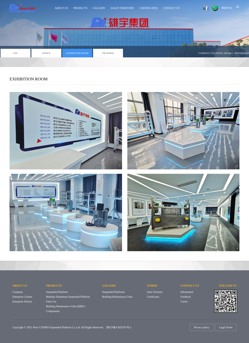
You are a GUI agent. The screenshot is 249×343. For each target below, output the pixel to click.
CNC (15, 53)
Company (17, 292)
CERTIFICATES (149, 8)
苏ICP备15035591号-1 (118, 327)
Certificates (153, 296)
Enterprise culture (22, 296)
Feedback (186, 296)
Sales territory (155, 292)
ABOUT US (61, 8)
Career (184, 301)
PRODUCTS (80, 8)
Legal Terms (226, 327)
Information (187, 292)
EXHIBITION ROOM (77, 53)
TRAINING (108, 53)
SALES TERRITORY (122, 8)
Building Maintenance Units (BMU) (65, 306)
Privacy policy (201, 327)
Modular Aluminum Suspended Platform (68, 296)
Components (53, 311)
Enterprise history (22, 301)
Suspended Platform (57, 292)
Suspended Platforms (113, 292)
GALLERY (99, 8)
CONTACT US (171, 8)
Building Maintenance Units (117, 296)
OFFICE (46, 53)
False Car (51, 301)
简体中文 (226, 8)
